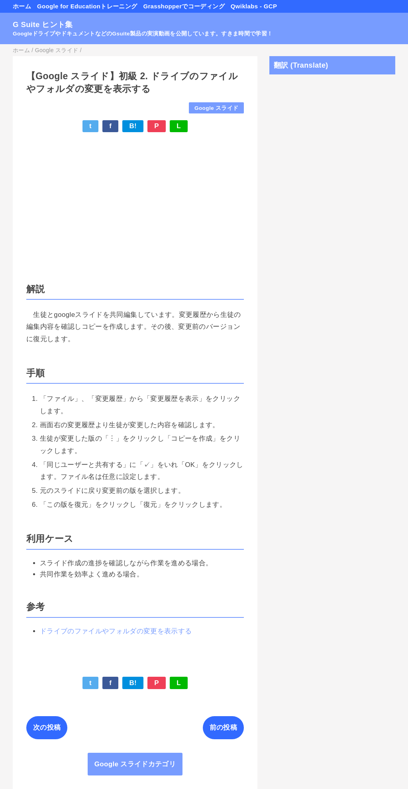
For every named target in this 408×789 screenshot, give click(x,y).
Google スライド (216, 108)
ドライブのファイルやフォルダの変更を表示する (116, 631)
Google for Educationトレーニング (87, 6)
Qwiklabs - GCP (254, 6)
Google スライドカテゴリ (135, 764)
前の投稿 (223, 727)
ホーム (22, 6)
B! (133, 126)
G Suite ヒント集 (43, 24)
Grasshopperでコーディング (183, 6)
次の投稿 (47, 727)
